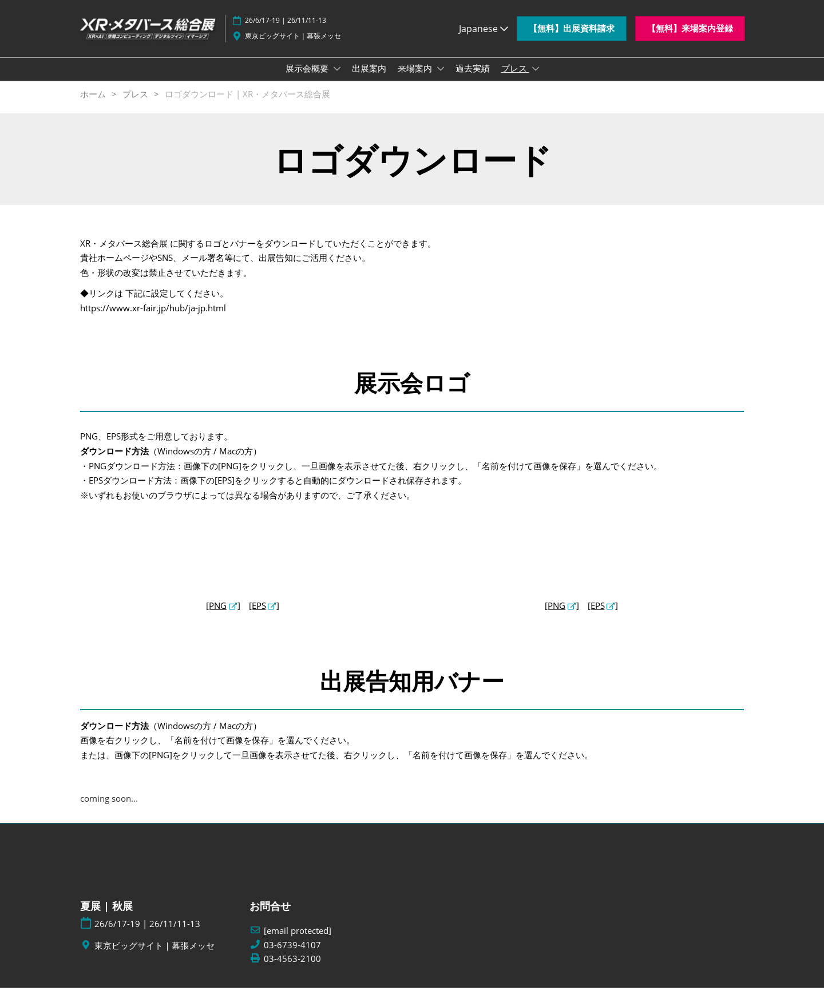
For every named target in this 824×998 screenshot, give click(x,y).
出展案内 (369, 79)
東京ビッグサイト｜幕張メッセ (293, 41)
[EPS (257, 615)
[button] (572, 34)
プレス (515, 79)
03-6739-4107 (292, 955)
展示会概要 (308, 79)
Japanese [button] (483, 33)
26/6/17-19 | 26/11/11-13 (285, 26)
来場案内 (416, 79)
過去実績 (472, 79)
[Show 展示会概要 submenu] (337, 80)
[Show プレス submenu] (535, 80)
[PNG (216, 615)
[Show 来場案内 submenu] (440, 80)
